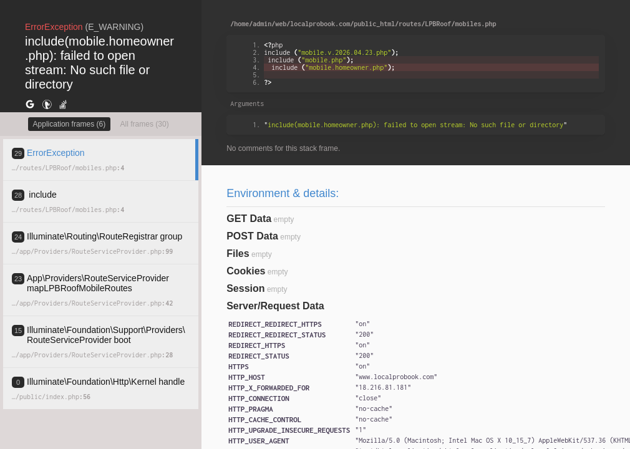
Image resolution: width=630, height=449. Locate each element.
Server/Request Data (275, 306)
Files (237, 253)
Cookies (245, 271)
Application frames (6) (69, 124)
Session (245, 288)
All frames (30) (144, 124)
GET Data (248, 218)
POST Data (252, 236)
